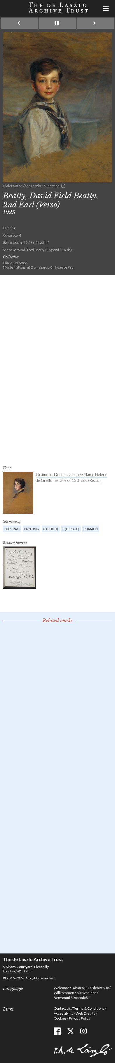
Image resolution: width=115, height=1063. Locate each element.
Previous (19, 23)
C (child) (50, 529)
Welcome (61, 988)
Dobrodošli (80, 997)
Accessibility (63, 1013)
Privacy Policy (79, 1018)
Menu (106, 8)
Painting (31, 529)
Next (95, 23)
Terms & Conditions (88, 1008)
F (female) (70, 529)
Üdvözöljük (80, 988)
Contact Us (62, 1008)
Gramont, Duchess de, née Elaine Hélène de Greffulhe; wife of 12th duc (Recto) (71, 477)
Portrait (12, 529)
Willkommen (64, 992)
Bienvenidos (86, 992)
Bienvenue (100, 988)
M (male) (90, 529)
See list (57, 23)
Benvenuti (62, 997)
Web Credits (85, 1013)
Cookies (60, 1018)
